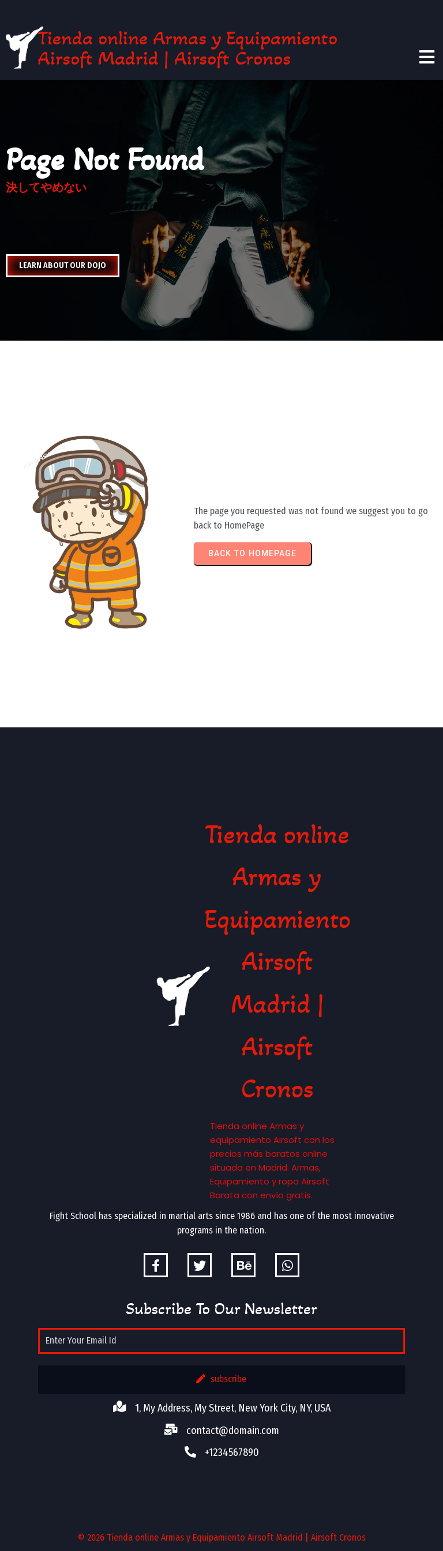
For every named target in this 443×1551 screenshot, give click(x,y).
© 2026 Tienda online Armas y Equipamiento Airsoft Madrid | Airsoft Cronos (222, 1537)
